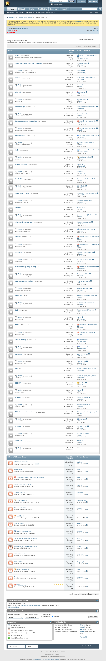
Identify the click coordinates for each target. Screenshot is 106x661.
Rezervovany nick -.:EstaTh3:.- (23, 485)
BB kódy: (83, 625)
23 (72, 462)
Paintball (18, 237)
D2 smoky (80, 70)
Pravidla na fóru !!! (21, 28)
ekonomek (23, 579)
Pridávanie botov (82, 63)
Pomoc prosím (18, 561)
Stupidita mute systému (87, 332)
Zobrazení (70, 459)
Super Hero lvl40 (21, 500)
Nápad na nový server (86, 143)
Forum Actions (39, 12)
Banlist (31, 9)
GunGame (18, 252)
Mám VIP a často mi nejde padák (89, 236)
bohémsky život (24, 518)
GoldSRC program (19, 492)
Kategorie (12, 17)
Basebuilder (19, 179)
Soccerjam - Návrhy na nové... (86, 295)
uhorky (22, 563)
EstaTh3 (22, 486)
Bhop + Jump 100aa (83, 274)
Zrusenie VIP (18, 469)
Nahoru (96, 594)
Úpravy (79, 85)
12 (72, 523)
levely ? (79, 164)
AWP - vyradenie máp (83, 281)
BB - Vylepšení (81, 186)
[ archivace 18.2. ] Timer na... (85, 310)
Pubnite (17, 78)
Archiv (17, 55)
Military (22, 540)
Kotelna (84, 646)
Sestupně (56, 617)
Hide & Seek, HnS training (23, 222)
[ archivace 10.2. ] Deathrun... (86, 215)
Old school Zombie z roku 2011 (88, 135)
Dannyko (22, 533)
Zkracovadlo (54, 9)
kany (17, 607)
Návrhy (79, 441)
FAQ (16, 12)
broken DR (80, 208)
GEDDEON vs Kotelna (83, 200)
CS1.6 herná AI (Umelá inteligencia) (25, 538)
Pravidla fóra (42, 9)
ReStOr (22, 471)
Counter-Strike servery (25, 17)
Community (29, 12)
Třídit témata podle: (31, 614)
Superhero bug (81, 361)
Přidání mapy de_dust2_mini (85, 368)
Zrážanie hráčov (81, 99)
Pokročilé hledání (94, 12)
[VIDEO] (82, 631)
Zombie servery (20, 135)
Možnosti (78, 46)
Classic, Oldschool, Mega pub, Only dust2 (28, 63)
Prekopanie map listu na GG (85, 252)
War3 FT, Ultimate (21, 164)
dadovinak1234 (24, 502)
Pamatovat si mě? (57, 4)
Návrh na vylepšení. (85, 157)
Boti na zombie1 (19, 523)
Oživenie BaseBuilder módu (85, 179)
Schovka (17, 397)
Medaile (64, 9)
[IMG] (82, 629)
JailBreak (18, 92)
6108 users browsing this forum (31, 605)
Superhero (18, 354)
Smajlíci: (82, 627)
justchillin (22, 494)
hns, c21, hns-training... (84, 222)
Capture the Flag (20, 340)
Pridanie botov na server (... (88, 121)
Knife (17, 150)
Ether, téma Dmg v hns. (86, 229)
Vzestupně (45, 617)
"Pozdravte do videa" (21, 462)
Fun (16, 368)
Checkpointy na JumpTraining (88, 267)
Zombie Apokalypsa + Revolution (26, 121)
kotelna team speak (22, 570)
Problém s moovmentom (24, 531)
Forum (12, 9)
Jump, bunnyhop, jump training (25, 267)
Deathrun (18, 208)
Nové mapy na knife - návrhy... (88, 150)
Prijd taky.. (82, 92)
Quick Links (49, 12)
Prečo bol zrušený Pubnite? (85, 78)
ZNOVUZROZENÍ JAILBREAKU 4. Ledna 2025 (30, 477)
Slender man (19, 441)
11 (72, 546)
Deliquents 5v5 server (21, 554)
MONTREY (23, 555)
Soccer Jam (18, 296)
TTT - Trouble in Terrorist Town (25, 412)
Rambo (79, 390)
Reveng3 (22, 525)
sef (20, 548)
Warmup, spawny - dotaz (84, 259)
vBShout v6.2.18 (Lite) (39, 659)
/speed (79, 317)
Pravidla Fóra (84, 637)
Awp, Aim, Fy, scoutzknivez (24, 281)
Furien (17, 324)
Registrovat (93, 1)
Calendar (21, 12)
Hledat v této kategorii (90, 46)
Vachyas (22, 464)
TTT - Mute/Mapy (19, 508)
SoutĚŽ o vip (20, 516)
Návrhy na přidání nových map (86, 412)
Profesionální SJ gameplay (84, 303)
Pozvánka (82, 383)
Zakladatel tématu (20, 457)
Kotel (9, 30)
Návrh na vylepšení (82, 397)
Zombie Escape (20, 107)
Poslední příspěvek (83, 457)
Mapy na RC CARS (82, 433)
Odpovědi (69, 457)
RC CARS (18, 426)
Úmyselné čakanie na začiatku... (86, 106)
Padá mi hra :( (81, 114)
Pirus (21, 509)
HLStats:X (21, 9)
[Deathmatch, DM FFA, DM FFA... (87, 193)
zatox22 (22, 587)
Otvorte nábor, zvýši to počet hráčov (25, 546)
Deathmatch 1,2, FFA (22, 193)
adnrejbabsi (12, 607)
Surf (16, 310)
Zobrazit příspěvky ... (14, 614)
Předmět (11, 457)
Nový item (83, 419)
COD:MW (18, 383)
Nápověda (81, 1)
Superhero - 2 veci (82, 354)
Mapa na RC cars (82, 426)
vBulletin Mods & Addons (52, 659)
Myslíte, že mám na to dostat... (89, 55)
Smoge (16, 577)
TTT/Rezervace (21, 585)
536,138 (95, 30)
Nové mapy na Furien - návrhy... (89, 324)
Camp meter (83, 339)
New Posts (10, 12)
